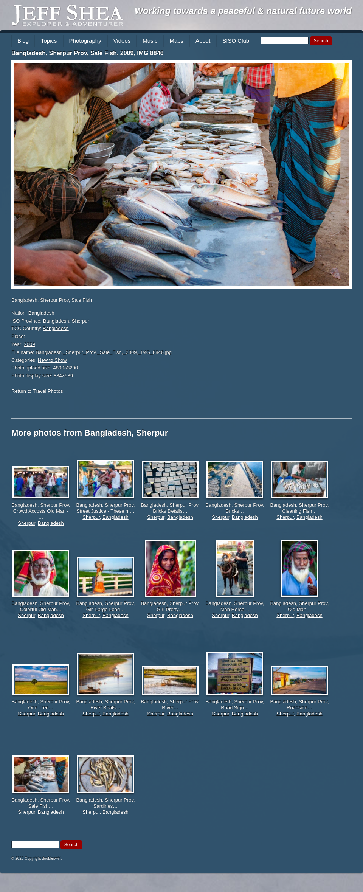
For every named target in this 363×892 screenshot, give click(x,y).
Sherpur (26, 523)
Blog (23, 40)
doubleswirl (51, 858)
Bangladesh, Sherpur (66, 321)
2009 (29, 344)
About (202, 40)
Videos (122, 40)
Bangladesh (41, 313)
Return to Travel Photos (37, 391)
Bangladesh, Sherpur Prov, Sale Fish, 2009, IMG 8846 (87, 53)
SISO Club (235, 40)
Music (150, 40)
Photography (85, 40)
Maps (176, 40)
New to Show (52, 360)
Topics (49, 40)
